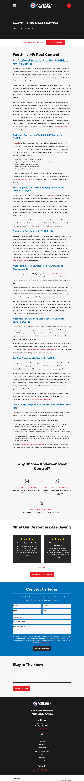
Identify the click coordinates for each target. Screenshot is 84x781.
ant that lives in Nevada (58, 274)
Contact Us (42, 761)
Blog (42, 754)
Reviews (42, 757)
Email (44, 610)
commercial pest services (21, 260)
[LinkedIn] (42, 770)
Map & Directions (42, 728)
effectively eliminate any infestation (25, 179)
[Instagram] (46, 770)
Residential (41, 744)
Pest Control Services (42, 751)
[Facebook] (38, 770)
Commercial (42, 747)
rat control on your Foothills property (32, 444)
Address (15, 616)
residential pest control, (59, 126)
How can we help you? (19, 626)
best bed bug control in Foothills (42, 399)
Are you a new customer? (19, 621)
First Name (16, 605)
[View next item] (44, 567)
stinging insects (51, 195)
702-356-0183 (42, 714)
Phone (15, 610)
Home (42, 738)
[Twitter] (50, 770)
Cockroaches (17, 143)
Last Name (45, 605)
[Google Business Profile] (34, 770)
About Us (42, 741)
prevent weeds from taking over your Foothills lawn (43, 349)
